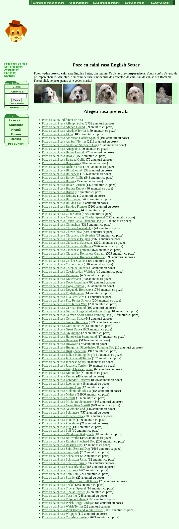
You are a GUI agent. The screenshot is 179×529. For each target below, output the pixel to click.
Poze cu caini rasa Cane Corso (61, 213)
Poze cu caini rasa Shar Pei (59, 470)
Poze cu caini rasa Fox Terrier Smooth (66, 300)
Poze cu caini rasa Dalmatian (60, 275)
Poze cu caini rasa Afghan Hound (63, 127)
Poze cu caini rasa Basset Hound (63, 152)
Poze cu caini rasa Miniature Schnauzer (67, 401)
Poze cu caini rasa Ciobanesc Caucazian (67, 242)
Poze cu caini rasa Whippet (59, 513)
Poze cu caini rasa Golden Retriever (65, 322)
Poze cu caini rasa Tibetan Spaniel (64, 488)
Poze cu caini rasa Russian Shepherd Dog (68, 441)
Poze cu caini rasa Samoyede (60, 452)
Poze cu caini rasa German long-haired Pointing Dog (76, 311)
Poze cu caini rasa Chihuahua (61, 224)
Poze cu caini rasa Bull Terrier (61, 199)
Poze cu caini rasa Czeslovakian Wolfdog (68, 271)
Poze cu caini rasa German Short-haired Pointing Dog (76, 315)
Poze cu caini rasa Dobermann (61, 278)
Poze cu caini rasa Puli (56, 430)
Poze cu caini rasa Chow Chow (62, 231)
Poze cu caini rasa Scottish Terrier (64, 463)
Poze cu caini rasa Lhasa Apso (61, 387)
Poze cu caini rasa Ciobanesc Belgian (66, 239)
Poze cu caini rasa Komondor (61, 372)
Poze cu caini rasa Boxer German (63, 185)
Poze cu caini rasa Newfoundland (63, 409)
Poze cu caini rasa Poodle (58, 419)
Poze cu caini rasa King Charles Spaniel (67, 369)
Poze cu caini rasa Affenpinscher (63, 123)
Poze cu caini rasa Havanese (60, 340)
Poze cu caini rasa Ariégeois (60, 148)
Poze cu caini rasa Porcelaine (60, 423)
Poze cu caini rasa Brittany (59, 195)
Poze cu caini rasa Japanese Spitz (63, 362)
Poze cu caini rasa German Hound (64, 307)
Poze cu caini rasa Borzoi (58, 181)
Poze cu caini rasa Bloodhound (62, 170)
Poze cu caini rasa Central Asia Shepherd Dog (71, 221)
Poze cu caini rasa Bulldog (59, 203)
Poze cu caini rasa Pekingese (60, 412)
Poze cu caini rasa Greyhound (61, 333)
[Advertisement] (93, 33)
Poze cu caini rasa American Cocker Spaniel (70, 138)
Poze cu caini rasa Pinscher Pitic (63, 416)
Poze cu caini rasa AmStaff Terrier (64, 141)
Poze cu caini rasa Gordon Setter (63, 325)
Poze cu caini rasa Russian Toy (62, 445)
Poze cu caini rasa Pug (56, 427)
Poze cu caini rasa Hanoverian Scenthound (69, 336)
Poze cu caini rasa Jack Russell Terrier (66, 358)
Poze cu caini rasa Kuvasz (58, 376)
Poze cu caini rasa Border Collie (62, 177)
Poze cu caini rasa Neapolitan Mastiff (66, 405)
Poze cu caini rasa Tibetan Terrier (63, 492)
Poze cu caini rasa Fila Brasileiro (63, 297)
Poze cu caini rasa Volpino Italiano (64, 499)
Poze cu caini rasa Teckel (58, 484)
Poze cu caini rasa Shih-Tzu (60, 474)
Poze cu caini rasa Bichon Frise (62, 166)
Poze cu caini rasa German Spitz (62, 318)
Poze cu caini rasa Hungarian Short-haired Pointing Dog (78, 347)
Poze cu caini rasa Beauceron (60, 163)
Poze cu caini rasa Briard (58, 192)
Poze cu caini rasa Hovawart (60, 344)
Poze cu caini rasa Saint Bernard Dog (66, 448)
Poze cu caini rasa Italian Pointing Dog (67, 354)
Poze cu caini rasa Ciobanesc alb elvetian (68, 235)
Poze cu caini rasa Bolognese (60, 174)
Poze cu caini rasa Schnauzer (60, 456)
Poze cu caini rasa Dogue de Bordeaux (67, 289)
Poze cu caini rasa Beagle (58, 156)
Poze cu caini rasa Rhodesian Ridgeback (68, 434)
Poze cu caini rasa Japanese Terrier (64, 365)
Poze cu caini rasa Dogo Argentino (64, 282)
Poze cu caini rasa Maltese (59, 394)
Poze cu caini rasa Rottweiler (60, 437)
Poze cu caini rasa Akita (57, 134)
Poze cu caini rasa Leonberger (61, 383)
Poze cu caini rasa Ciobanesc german (66, 250)
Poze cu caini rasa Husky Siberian (64, 351)
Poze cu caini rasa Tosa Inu (59, 495)
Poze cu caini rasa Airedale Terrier (64, 130)
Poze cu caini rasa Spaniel (58, 477)
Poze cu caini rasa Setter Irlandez (63, 466)
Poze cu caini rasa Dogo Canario (63, 286)
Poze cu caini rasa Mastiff (58, 398)
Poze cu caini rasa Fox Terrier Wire (64, 304)
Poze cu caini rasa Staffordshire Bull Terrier (70, 481)
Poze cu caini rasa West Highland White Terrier (72, 510)
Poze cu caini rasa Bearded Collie (63, 159)
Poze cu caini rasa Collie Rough (62, 264)
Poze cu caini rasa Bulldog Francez (64, 206)
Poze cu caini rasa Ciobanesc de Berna (67, 246)
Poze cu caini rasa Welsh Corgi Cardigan (68, 503)
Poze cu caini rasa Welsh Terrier (62, 506)
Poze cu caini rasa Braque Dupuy (63, 188)
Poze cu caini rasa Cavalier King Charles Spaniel (73, 217)
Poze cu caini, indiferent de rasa (62, 119)
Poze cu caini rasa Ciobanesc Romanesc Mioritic (73, 257)
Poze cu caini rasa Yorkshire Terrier (65, 517)
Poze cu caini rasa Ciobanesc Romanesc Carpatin (73, 253)
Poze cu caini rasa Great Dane (61, 329)
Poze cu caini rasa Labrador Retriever (66, 380)
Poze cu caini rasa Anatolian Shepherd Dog (70, 145)
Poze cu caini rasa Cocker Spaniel (63, 260)
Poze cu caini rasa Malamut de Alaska (66, 390)
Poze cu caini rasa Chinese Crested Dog (67, 228)
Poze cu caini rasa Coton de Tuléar (64, 268)
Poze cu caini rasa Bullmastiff (61, 210)
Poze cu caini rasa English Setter (63, 293)
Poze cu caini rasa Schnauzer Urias (64, 459)
